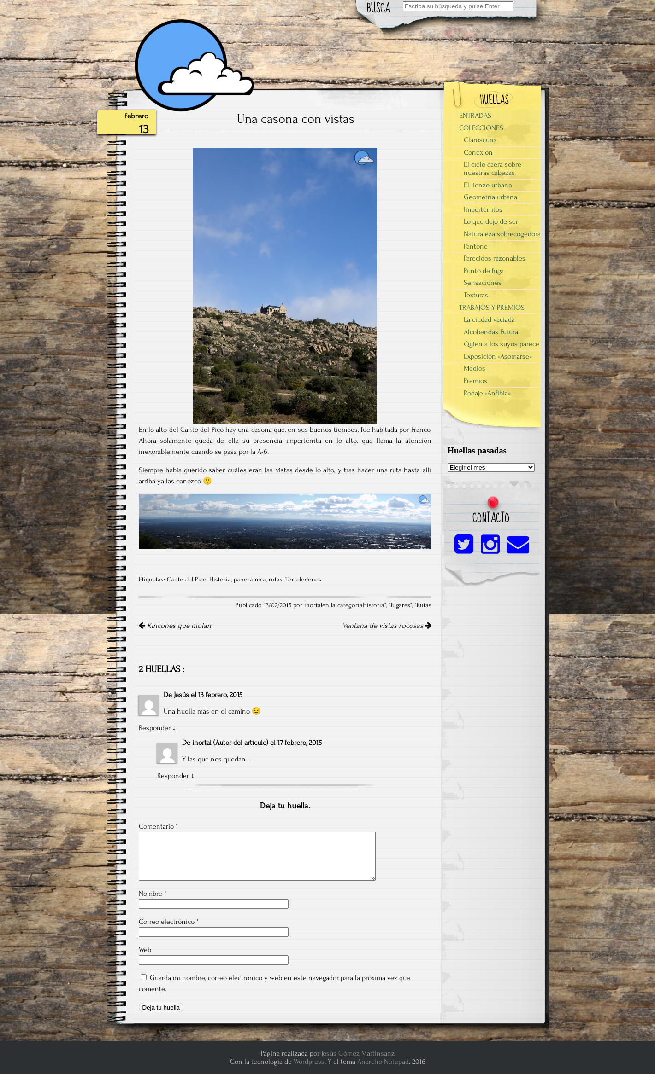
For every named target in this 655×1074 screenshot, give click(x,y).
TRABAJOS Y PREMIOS (492, 307)
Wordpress (309, 1061)
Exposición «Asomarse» (498, 356)
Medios (474, 368)
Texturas (476, 295)
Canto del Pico (187, 579)
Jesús (181, 695)
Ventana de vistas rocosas (386, 625)
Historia (220, 579)
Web (145, 950)
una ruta (389, 470)
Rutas (424, 605)
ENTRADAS (475, 115)
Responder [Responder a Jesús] (155, 728)
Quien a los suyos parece (501, 344)
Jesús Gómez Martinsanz (358, 1053)
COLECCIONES (481, 128)
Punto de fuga (484, 271)
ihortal (202, 742)
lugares (400, 605)
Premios (475, 381)
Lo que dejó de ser (491, 221)
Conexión (478, 152)
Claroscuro (480, 140)
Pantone (476, 246)
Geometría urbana (490, 197)
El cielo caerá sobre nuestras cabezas (492, 168)
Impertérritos (483, 209)
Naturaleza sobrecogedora (502, 234)
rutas (276, 579)
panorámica (250, 579)
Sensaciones (483, 283)
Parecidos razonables (494, 258)
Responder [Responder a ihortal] (173, 776)
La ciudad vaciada (489, 319)
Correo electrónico (169, 921)
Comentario (158, 826)
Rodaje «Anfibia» (487, 393)
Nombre (152, 893)
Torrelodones (303, 579)
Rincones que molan (175, 625)
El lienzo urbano (488, 185)
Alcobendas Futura (491, 332)
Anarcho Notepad (383, 1061)
